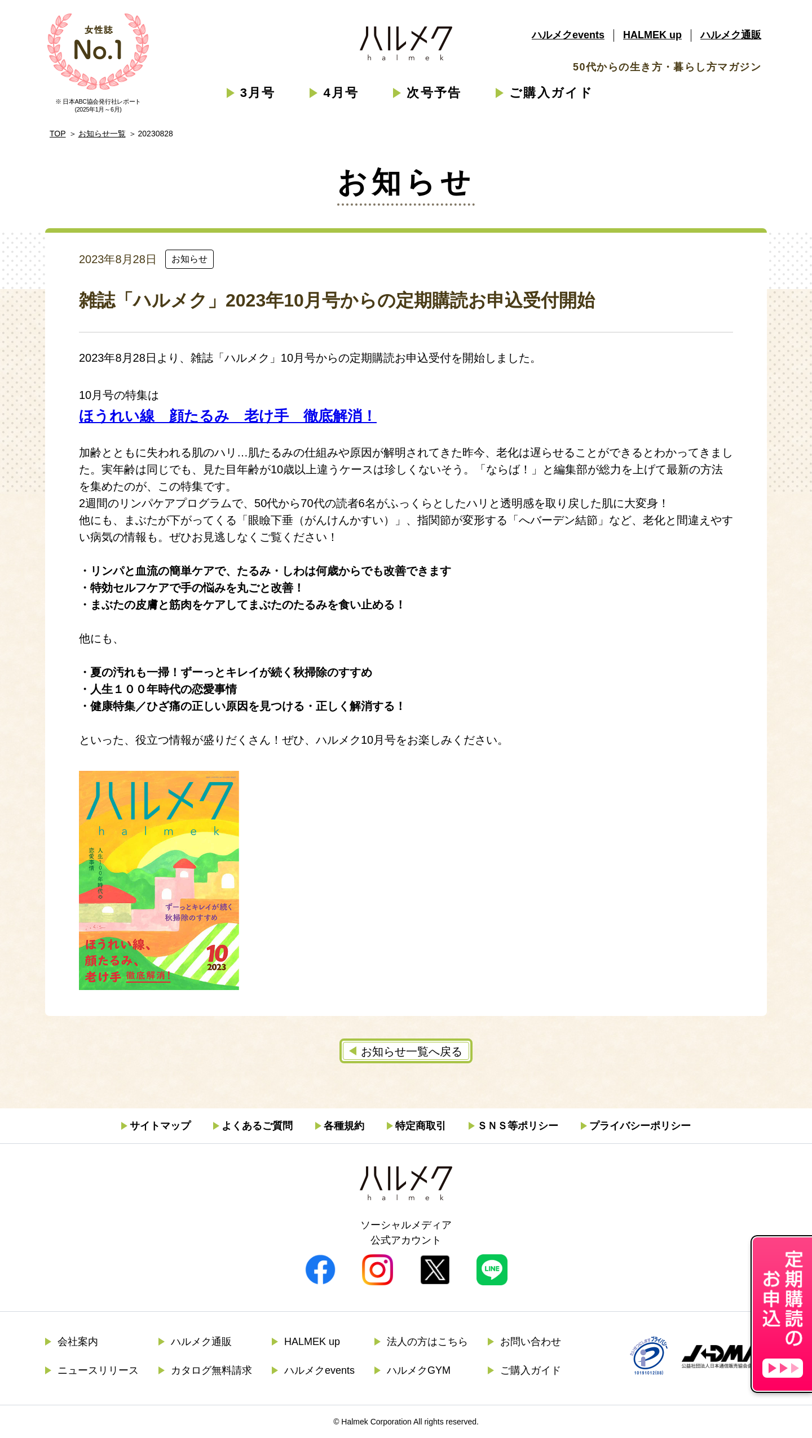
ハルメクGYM (419, 1370)
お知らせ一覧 (102, 133)
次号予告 (434, 93)
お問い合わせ (530, 1341)
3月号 (258, 93)
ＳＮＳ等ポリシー (517, 1125)
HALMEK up (652, 35)
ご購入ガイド (551, 93)
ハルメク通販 (730, 35)
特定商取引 (420, 1125)
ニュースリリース (98, 1370)
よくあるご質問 (257, 1125)
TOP (58, 133)
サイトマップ (160, 1125)
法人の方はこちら (427, 1341)
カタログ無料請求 (211, 1370)
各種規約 (344, 1125)
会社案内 (78, 1341)
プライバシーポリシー (640, 1125)
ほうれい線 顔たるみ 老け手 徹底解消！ (228, 415)
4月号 (341, 93)
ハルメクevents (568, 35)
